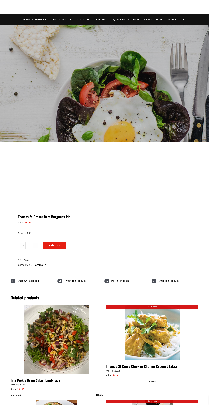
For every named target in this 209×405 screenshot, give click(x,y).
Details (100, 395)
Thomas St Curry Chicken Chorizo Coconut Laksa (141, 366)
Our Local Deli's (37, 265)
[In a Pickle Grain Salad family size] (57, 339)
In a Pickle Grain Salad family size (35, 380)
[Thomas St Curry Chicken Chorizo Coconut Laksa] (152, 332)
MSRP (14, 385)
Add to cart (54, 245)
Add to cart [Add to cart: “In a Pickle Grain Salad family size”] (17, 395)
